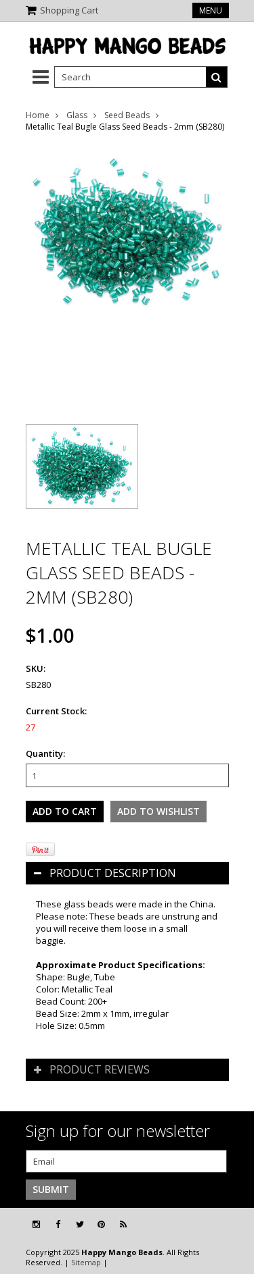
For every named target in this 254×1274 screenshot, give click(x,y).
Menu (210, 10)
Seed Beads (127, 115)
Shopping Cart (69, 10)
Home (37, 115)
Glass (76, 115)
